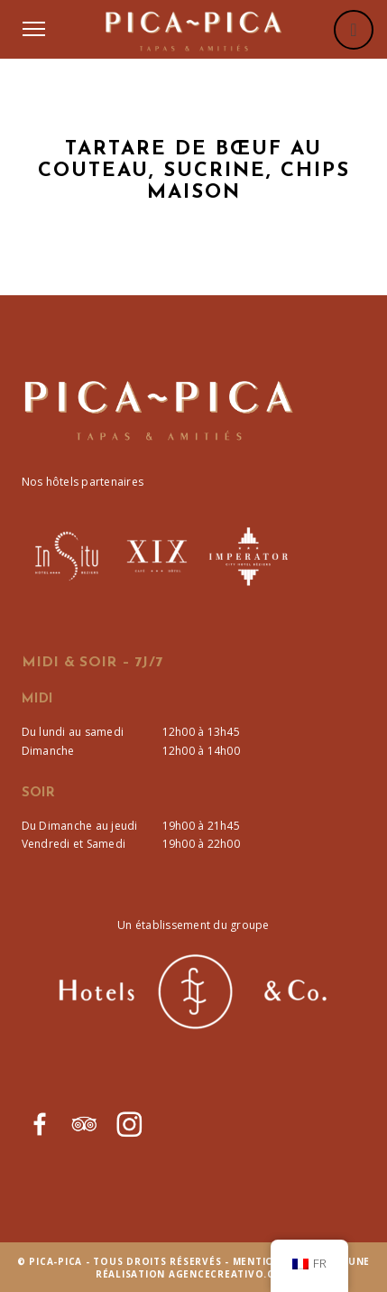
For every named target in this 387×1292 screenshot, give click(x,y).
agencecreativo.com (230, 1274)
